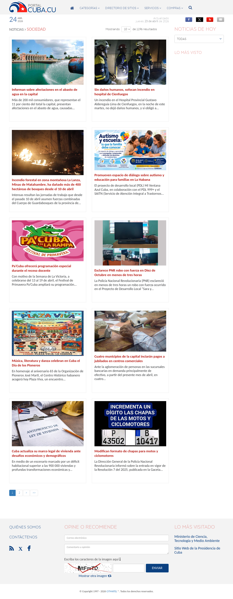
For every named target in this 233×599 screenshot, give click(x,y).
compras (175, 8)
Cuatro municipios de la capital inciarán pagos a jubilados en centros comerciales (129, 358)
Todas (199, 38)
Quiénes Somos (25, 527)
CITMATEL (112, 591)
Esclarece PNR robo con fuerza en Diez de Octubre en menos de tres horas (124, 272)
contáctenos (23, 537)
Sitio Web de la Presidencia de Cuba (197, 550)
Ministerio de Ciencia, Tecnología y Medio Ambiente (197, 538)
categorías (90, 8)
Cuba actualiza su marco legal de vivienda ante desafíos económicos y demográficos (46, 453)
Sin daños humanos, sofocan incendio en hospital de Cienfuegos (124, 91)
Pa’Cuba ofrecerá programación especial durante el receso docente (41, 268)
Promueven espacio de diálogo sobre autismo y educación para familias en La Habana (129, 177)
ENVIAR (157, 568)
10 (127, 29)
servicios (152, 8)
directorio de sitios (122, 8)
